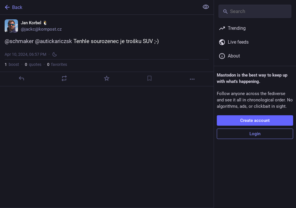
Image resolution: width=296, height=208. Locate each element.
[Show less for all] (206, 7)
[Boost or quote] (64, 78)
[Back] (99, 7)
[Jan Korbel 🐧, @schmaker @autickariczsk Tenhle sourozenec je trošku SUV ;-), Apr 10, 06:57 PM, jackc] (107, 50)
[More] (192, 79)
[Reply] (21, 78)
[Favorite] (106, 78)
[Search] (255, 11)
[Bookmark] (149, 78)
